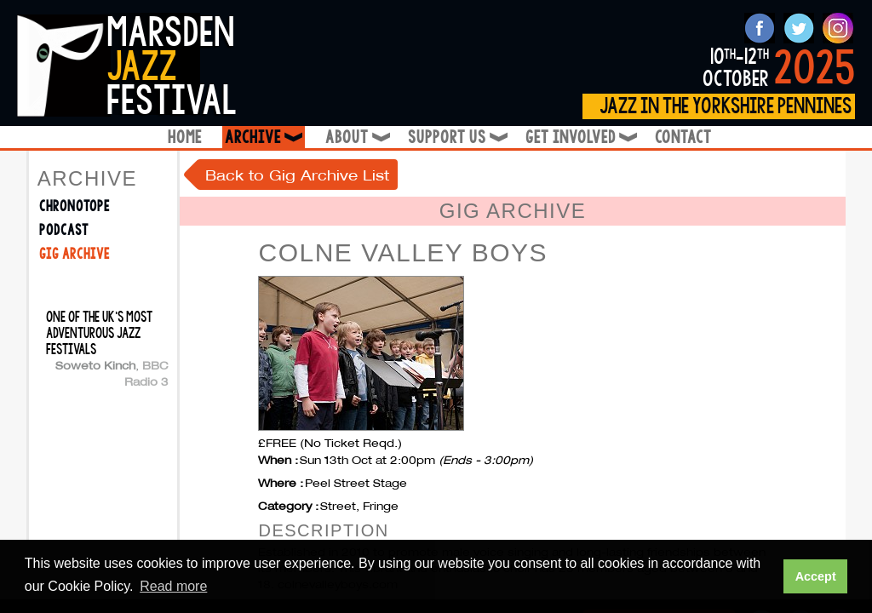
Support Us (456, 137)
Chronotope (74, 206)
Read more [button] (173, 586)
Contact (683, 137)
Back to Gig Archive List (297, 175)
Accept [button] (815, 576)
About (356, 137)
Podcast (64, 230)
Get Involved (579, 137)
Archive (265, 137)
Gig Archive (74, 254)
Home (185, 137)
